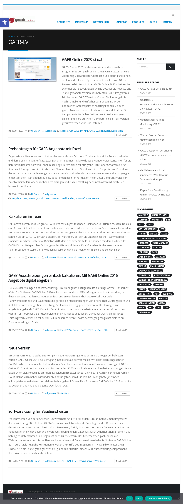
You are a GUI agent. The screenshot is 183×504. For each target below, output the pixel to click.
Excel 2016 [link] (65, 330)
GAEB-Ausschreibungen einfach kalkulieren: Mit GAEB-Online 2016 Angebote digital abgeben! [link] (63, 278)
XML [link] (166, 307)
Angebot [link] (16, 198)
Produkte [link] (138, 22)
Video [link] (162, 303)
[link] (4, 22)
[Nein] (178, 498)
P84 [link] (156, 294)
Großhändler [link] (68, 198)
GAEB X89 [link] (160, 257)
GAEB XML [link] (143, 261)
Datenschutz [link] (101, 22)
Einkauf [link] (32, 198)
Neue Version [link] (19, 348)
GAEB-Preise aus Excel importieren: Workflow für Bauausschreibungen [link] (154, 175)
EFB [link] (162, 229)
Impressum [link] (81, 22)
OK (129, 498)
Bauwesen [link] (157, 220)
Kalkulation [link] (117, 130)
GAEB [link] (70, 130)
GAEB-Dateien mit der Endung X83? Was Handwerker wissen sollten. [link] (156, 155)
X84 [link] (158, 307)
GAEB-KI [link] (153, 22)
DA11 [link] (141, 224)
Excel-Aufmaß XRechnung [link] (152, 238)
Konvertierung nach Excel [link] (153, 280)
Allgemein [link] (50, 130)
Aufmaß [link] (143, 220)
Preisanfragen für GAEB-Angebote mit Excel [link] (44, 148)
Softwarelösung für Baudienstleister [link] (38, 411)
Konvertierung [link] (162, 275)
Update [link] (163, 298)
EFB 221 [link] (142, 234)
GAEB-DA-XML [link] (81, 130)
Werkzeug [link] (100, 461)
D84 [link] (168, 220)
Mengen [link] (159, 284)
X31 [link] (150, 307)
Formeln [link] (143, 252)
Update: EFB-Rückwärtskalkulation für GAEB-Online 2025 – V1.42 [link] (157, 104)
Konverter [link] (144, 275)
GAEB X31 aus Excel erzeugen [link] (156, 88)
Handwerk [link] (104, 130)
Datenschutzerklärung (158, 498)
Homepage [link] (121, 22)
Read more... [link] (122, 135)
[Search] (170, 66)
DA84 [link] (25, 198)
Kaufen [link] (167, 22)
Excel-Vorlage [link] (160, 243)
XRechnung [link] (144, 312)
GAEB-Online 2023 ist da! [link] (82, 59)
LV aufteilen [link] (93, 257)
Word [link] (142, 307)
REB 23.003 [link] (167, 294)
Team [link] (104, 257)
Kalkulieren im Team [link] (25, 216)
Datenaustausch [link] (147, 229)
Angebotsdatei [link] (160, 215)
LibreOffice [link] (144, 284)
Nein (138, 498)
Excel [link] (63, 130)
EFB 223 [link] (153, 234)
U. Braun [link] (35, 130)
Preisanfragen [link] (83, 198)
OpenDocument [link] (157, 289)
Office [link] (142, 289)
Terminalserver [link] (85, 461)
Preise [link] (95, 198)
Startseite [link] (63, 22)
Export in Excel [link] (68, 257)
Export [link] (76, 330)
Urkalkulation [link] (147, 303)
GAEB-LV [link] (93, 130)
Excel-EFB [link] (143, 243)
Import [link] (142, 266)
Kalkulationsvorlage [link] (150, 271)
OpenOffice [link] (103, 330)
